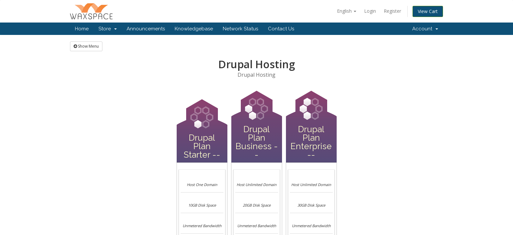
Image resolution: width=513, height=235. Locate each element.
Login (370, 11)
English (346, 11)
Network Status (240, 29)
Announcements (146, 29)
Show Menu (86, 46)
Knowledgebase (194, 29)
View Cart (428, 11)
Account (425, 29)
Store (107, 29)
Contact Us (281, 29)
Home (82, 29)
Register (392, 11)
